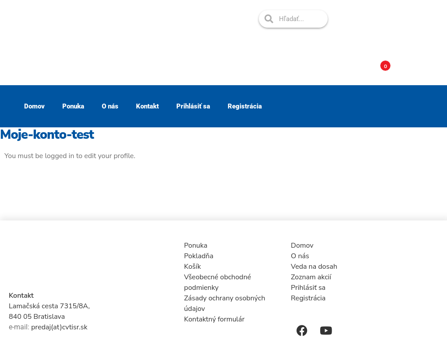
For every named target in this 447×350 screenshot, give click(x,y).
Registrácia (245, 106)
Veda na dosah (314, 266)
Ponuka (73, 106)
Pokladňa (199, 256)
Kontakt (147, 106)
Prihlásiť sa (193, 106)
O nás (110, 106)
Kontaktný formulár (214, 319)
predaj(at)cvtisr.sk (59, 327)
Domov (34, 106)
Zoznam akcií (311, 277)
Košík (192, 266)
